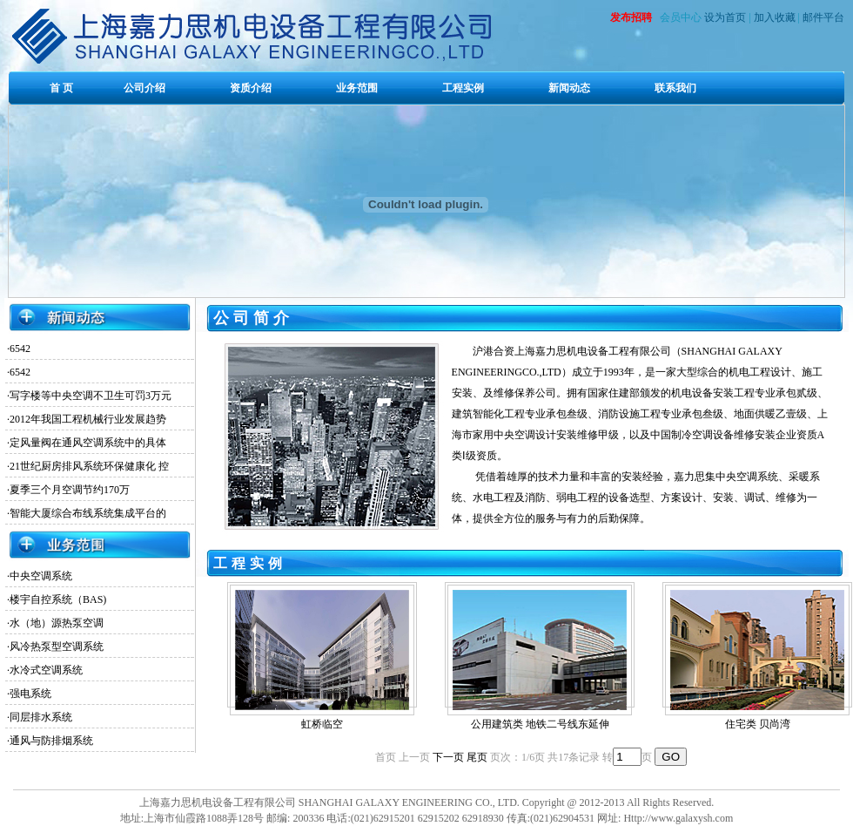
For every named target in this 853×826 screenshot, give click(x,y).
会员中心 (681, 17)
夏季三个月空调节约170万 (70, 490)
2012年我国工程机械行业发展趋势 (88, 419)
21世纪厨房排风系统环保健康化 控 (89, 466)
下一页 (448, 757)
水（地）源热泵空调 (57, 623)
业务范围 (357, 88)
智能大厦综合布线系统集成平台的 (88, 513)
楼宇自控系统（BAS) (58, 599)
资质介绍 (251, 88)
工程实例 (463, 88)
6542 (20, 348)
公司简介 (253, 318)
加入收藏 (775, 17)
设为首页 (725, 17)
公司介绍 (144, 88)
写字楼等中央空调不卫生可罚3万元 (90, 395)
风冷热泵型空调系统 (57, 646)
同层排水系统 (41, 717)
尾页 (477, 757)
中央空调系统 (41, 576)
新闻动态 (569, 88)
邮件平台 (823, 17)
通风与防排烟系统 (51, 741)
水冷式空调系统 (46, 670)
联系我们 (675, 88)
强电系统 (30, 693)
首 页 (61, 88)
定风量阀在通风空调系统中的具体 (88, 443)
